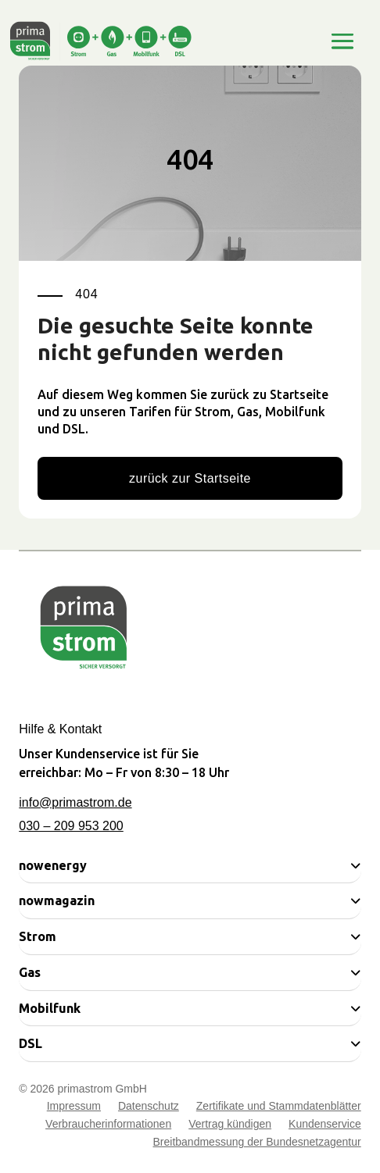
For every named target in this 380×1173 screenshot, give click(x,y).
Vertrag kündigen (229, 1125)
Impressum (74, 1107)
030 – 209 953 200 (71, 826)
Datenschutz (148, 1107)
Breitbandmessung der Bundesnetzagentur (257, 1143)
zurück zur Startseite (190, 478)
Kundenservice (325, 1125)
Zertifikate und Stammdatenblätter (278, 1107)
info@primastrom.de (75, 802)
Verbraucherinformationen (108, 1125)
